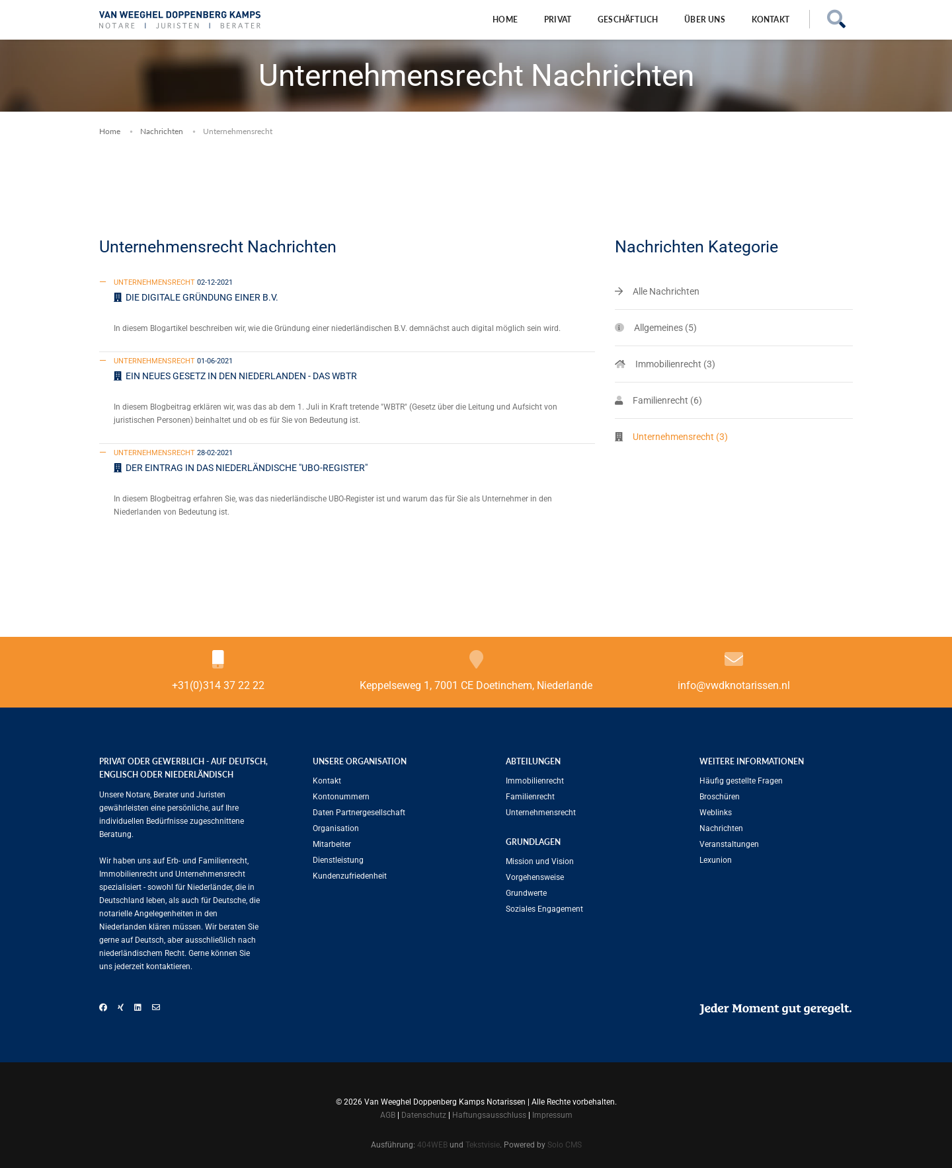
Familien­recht (530, 796)
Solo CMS (564, 1145)
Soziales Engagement (544, 909)
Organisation (336, 828)
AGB (387, 1115)
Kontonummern (341, 796)
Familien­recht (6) (667, 400)
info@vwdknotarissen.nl (734, 685)
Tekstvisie (482, 1145)
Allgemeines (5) (665, 327)
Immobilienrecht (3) (675, 364)
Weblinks (715, 812)
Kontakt (770, 19)
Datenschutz (423, 1115)
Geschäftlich (628, 19)
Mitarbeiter (332, 844)
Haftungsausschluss (489, 1115)
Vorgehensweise (535, 877)
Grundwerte (526, 893)
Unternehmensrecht (541, 812)
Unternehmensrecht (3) (680, 436)
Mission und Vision (540, 861)
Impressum (552, 1115)
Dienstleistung (338, 860)
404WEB (432, 1145)
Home (505, 19)
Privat (557, 19)
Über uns (704, 19)
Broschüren (719, 796)
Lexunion (715, 860)
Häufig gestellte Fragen (741, 780)
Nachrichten (161, 131)
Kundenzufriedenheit (350, 876)
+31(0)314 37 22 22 (218, 685)
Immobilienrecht (535, 780)
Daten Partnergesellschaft (359, 812)
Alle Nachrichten (666, 291)
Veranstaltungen (729, 844)
